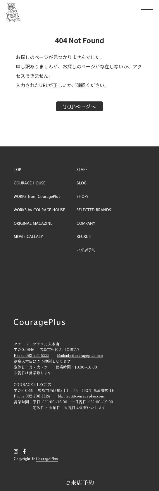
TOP (17, 169)
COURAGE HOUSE (29, 183)
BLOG (82, 183)
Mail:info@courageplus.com (80, 355)
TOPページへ (79, 106)
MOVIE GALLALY (28, 236)
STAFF (82, 169)
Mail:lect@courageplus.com (81, 396)
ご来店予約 (79, 482)
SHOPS (83, 196)
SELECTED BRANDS (94, 209)
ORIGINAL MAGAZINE (33, 223)
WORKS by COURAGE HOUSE (39, 209)
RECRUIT (84, 236)
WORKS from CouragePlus (37, 196)
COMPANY (86, 223)
